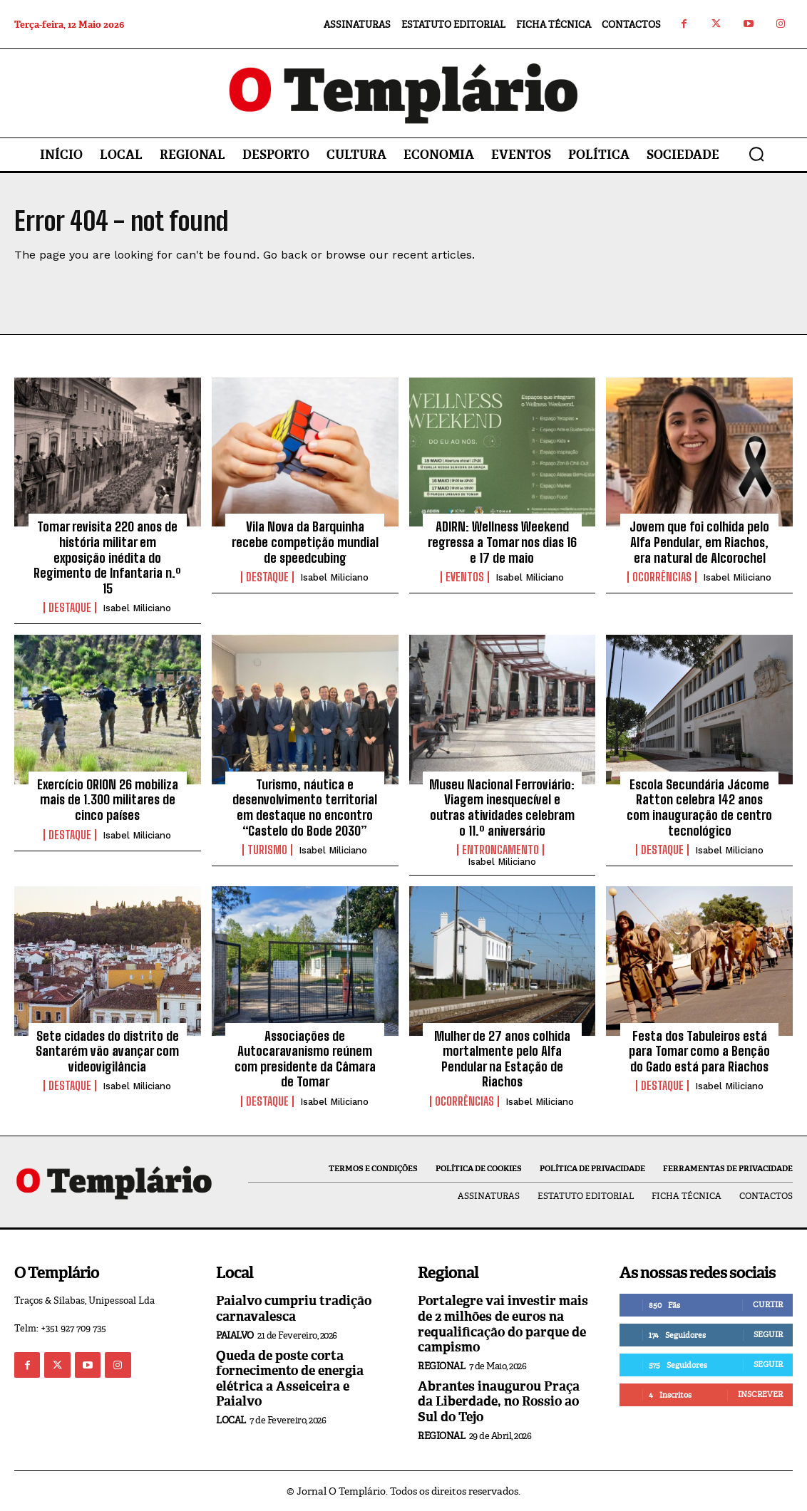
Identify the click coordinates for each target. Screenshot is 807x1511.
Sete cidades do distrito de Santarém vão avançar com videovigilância (107, 1051)
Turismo (267, 850)
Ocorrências (662, 577)
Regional (441, 1366)
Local (231, 1420)
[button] (756, 154)
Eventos (465, 577)
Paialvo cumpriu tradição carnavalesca (293, 1308)
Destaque (69, 607)
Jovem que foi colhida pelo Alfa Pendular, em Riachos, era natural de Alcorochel (699, 542)
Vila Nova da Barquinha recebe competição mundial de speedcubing (305, 542)
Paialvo (235, 1335)
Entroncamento (500, 850)
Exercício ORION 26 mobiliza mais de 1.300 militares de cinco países (107, 800)
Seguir (768, 1334)
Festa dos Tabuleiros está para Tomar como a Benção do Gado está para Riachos (699, 1051)
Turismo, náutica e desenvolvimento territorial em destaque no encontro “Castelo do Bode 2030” (304, 807)
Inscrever (760, 1394)
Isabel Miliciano (137, 608)
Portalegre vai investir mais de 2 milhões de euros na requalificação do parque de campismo (503, 1324)
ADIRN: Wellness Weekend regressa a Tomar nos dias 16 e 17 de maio (502, 542)
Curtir (768, 1304)
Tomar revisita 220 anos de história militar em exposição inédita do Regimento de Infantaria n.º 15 (107, 557)
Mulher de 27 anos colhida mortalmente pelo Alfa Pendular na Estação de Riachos (502, 1059)
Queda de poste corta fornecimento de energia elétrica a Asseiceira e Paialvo (290, 1379)
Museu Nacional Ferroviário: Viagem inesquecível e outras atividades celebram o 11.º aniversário (502, 807)
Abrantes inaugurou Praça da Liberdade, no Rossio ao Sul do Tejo (499, 1402)
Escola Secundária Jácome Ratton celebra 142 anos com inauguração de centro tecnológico (699, 807)
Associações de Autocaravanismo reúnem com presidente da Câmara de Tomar (305, 1059)
